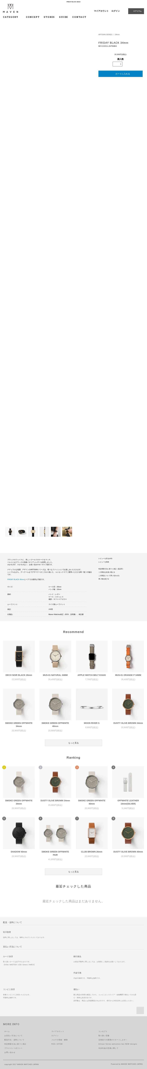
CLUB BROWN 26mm (91, 852)
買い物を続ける (103, 579)
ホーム (7, 1031)
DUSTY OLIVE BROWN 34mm (128, 723)
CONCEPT (33, 17)
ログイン (115, 11)
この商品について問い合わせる (108, 575)
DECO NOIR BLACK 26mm (19, 675)
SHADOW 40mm (19, 852)
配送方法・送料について (14, 1040)
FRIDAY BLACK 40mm (15, 579)
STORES (49, 17)
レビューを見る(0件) (105, 558)
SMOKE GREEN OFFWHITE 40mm (55, 724)
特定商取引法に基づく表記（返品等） (111, 569)
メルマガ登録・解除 (59, 1040)
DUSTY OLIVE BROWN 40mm (128, 852)
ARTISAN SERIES (105, 34)
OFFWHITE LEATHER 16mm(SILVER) (128, 802)
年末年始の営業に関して (108, 1048)
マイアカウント (101, 11)
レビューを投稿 (103, 562)
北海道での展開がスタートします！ (113, 1040)
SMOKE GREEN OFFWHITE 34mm (18, 724)
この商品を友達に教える (106, 572)
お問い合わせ (9, 1052)
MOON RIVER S (91, 723)
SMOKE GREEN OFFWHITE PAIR (55, 853)
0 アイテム (136, 11)
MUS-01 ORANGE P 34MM (128, 675)
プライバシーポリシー (13, 1048)
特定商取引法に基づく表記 (15, 1044)
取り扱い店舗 (103, 1035)
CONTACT (79, 17)
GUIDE (63, 17)
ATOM (60, 1044)
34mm (117, 34)
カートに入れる (120, 73)
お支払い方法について (13, 1035)
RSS (53, 1044)
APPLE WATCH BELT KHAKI (92, 675)
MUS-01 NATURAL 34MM (55, 675)
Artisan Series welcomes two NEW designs (117, 1044)
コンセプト (103, 1031)
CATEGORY (12, 17)
